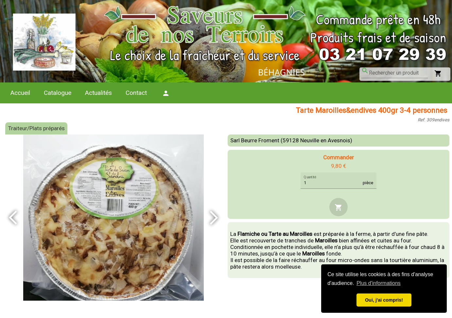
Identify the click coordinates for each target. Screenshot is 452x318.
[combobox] (398, 73)
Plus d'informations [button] (378, 283)
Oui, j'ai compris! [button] (384, 300)
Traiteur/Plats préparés (36, 128)
